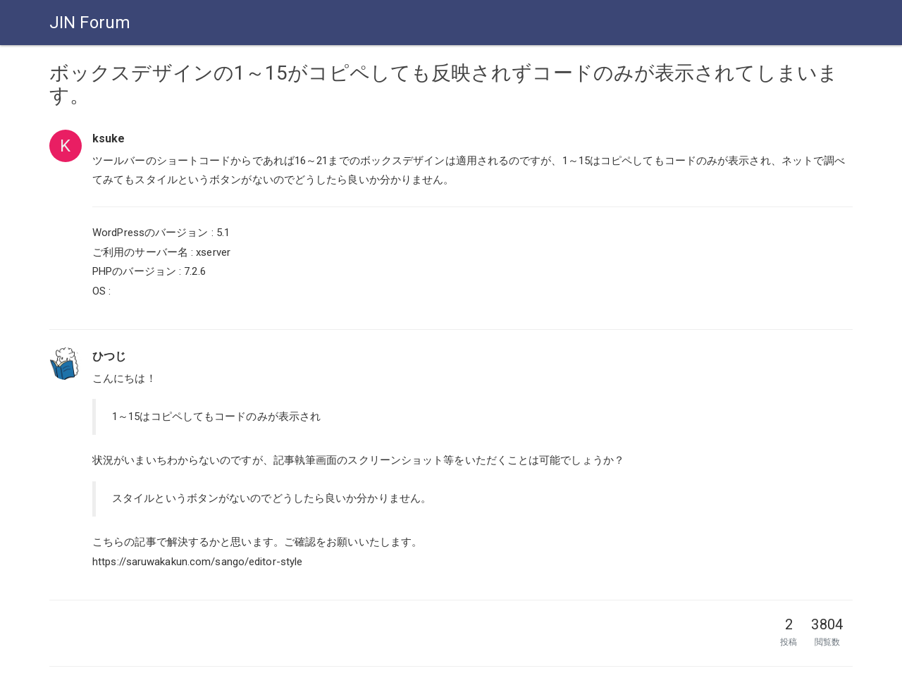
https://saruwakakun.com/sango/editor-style (197, 561)
